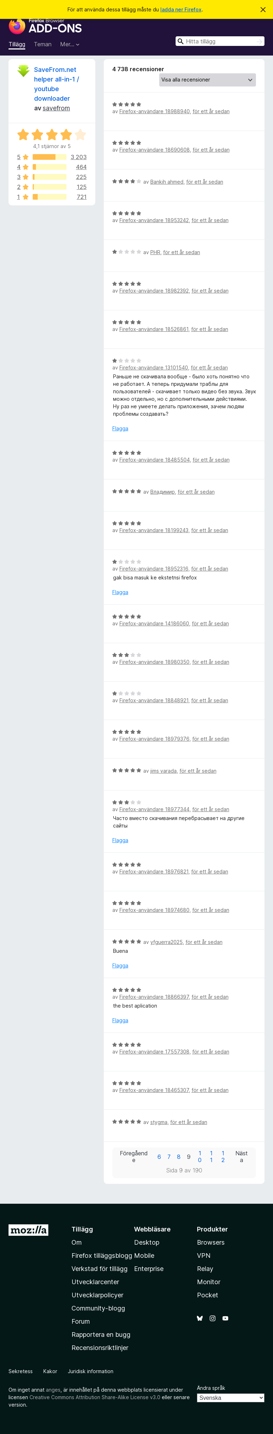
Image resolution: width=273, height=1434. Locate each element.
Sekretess (21, 1371)
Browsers (211, 1242)
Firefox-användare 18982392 (154, 291)
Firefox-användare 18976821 (153, 871)
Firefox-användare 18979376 (154, 739)
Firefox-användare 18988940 (154, 111)
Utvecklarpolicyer (97, 1295)
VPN (203, 1255)
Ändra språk (211, 1388)
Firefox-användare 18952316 (153, 569)
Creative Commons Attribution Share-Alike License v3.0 (95, 1397)
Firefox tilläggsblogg (101, 1255)
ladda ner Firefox (181, 9)
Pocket (207, 1295)
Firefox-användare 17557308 (154, 1052)
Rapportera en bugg (100, 1334)
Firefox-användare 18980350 (154, 662)
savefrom (56, 108)
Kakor (50, 1371)
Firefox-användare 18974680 (154, 910)
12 (223, 1156)
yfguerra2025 (166, 942)
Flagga (120, 428)
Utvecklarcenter (95, 1282)
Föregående (134, 1156)
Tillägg (17, 44)
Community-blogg (98, 1308)
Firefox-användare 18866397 (154, 997)
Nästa (241, 1156)
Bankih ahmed (166, 182)
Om (76, 1242)
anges (53, 1390)
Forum (80, 1321)
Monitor (208, 1282)
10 (200, 1156)
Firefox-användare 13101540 (153, 367)
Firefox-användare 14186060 (154, 623)
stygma (158, 1122)
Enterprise (149, 1268)
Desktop (146, 1242)
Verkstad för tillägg (99, 1268)
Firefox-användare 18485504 (154, 460)
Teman (43, 44)
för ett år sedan (211, 111)
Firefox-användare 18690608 (154, 150)
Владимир (162, 492)
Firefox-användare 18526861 (153, 329)
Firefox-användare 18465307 (154, 1090)
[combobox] (220, 41)
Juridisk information (90, 1371)
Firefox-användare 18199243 (153, 530)
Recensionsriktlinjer (99, 1347)
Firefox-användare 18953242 (154, 220)
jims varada (163, 771)
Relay (205, 1268)
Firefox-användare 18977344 (154, 809)
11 (211, 1156)
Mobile (144, 1255)
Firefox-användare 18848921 (153, 700)
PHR (155, 252)
